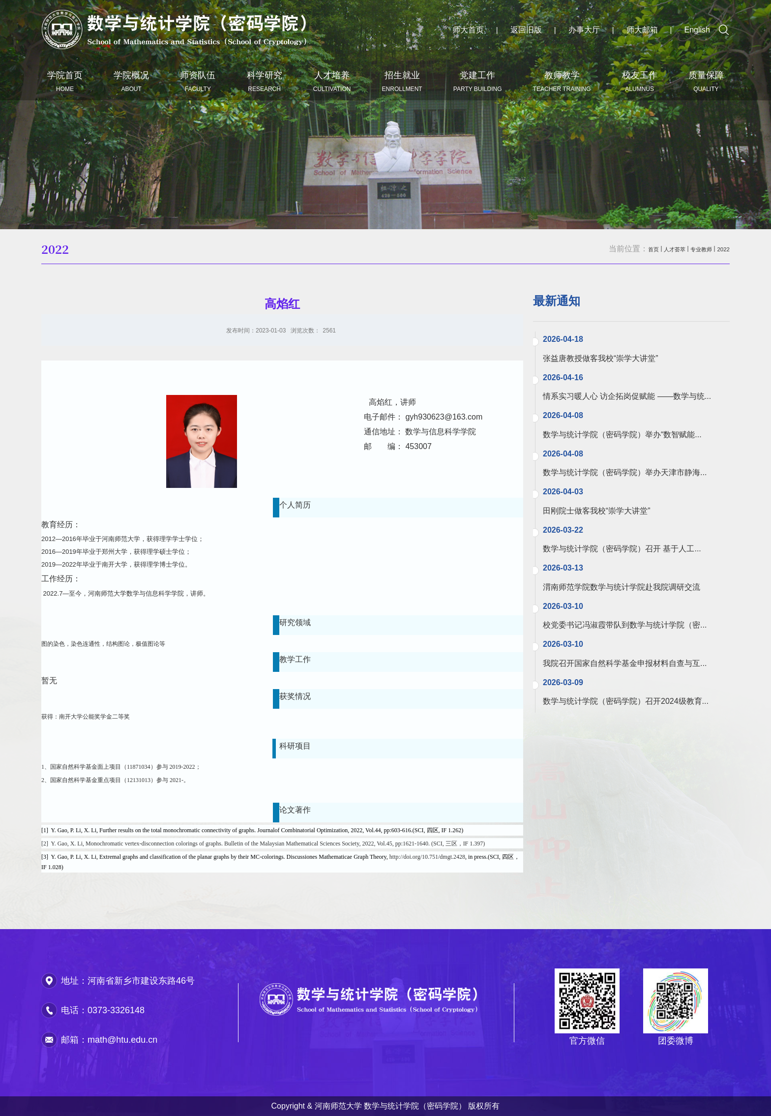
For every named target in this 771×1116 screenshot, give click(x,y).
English (697, 30)
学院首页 (65, 81)
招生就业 (402, 81)
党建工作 (477, 81)
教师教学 (562, 81)
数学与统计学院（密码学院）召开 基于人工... (622, 548)
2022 (721, 248)
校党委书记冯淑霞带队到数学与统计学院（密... (625, 625)
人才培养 (332, 81)
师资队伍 (197, 81)
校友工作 (639, 81)
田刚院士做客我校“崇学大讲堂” (597, 511)
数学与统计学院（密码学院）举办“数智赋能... (622, 434)
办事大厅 (584, 30)
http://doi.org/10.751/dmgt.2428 (427, 856)
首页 (626, 248)
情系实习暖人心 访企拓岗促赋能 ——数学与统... (627, 396)
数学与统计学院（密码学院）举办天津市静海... (625, 472)
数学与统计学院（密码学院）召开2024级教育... (626, 701)
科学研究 (264, 81)
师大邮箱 (642, 30)
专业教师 (691, 248)
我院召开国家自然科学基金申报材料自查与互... (625, 663)
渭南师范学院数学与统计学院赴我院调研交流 (621, 587)
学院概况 (131, 81)
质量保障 (706, 81)
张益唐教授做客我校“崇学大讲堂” (600, 358)
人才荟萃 (655, 248)
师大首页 (468, 30)
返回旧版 (526, 30)
